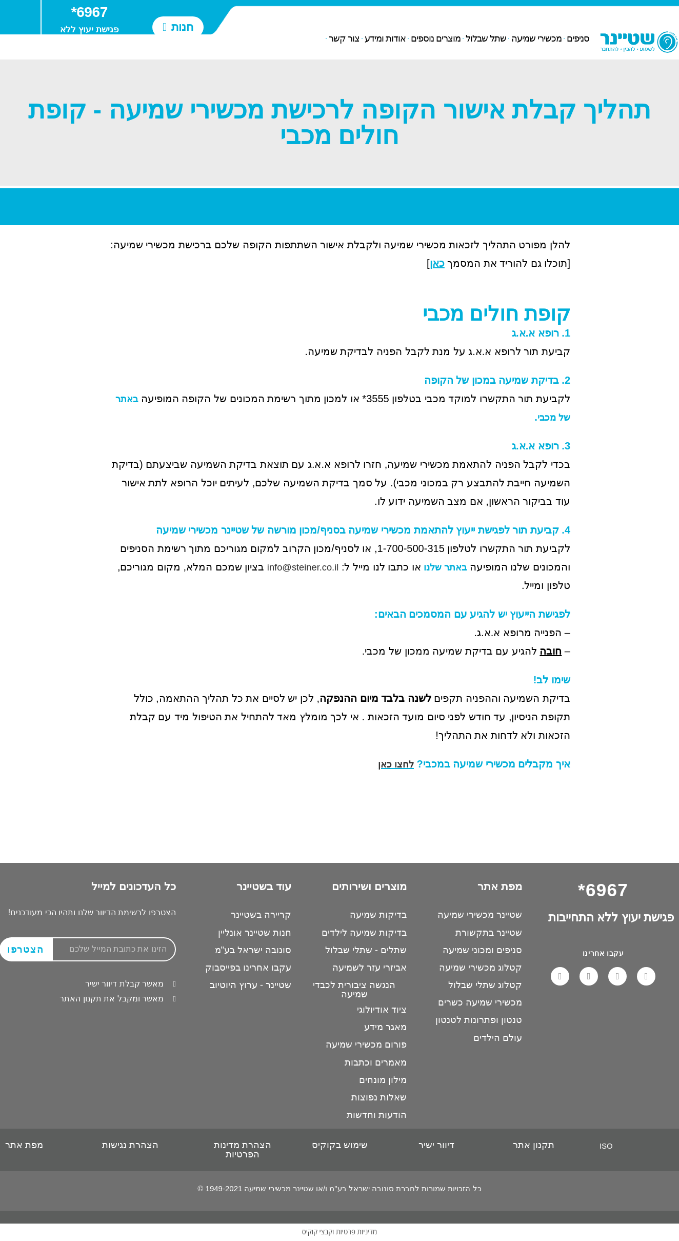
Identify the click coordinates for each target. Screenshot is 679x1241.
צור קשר (344, 39)
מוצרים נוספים (436, 39)
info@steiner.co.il (295, 567)
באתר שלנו (443, 567)
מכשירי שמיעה (536, 39)
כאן (437, 263)
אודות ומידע (385, 39)
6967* (89, 12)
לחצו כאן (394, 764)
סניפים (578, 39)
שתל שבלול (486, 39)
